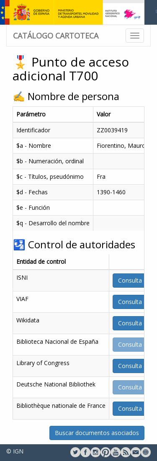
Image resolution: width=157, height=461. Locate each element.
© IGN (14, 451)
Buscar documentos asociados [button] (97, 433)
